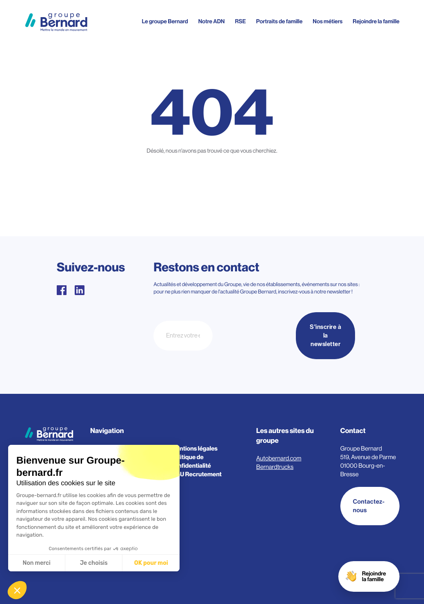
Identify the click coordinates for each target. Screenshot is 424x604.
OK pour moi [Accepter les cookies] (151, 563)
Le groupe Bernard (165, 21)
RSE (240, 21)
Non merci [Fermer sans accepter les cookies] (36, 563)
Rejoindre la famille (376, 21)
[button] (17, 590)
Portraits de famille (279, 21)
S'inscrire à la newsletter (325, 335)
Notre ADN (211, 21)
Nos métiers (327, 21)
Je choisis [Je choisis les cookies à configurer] (94, 563)
